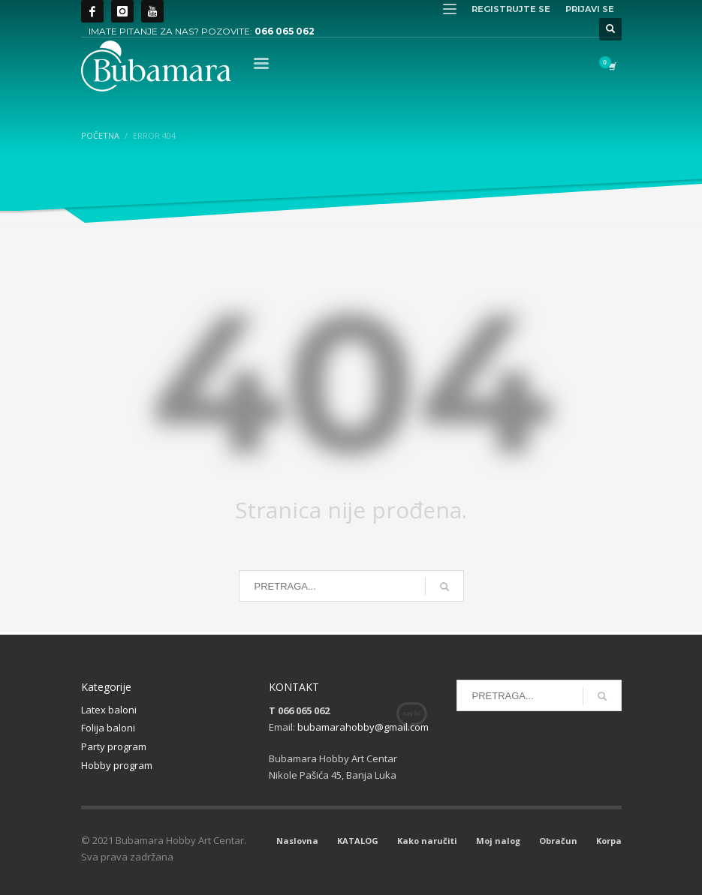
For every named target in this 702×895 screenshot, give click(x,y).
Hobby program (116, 765)
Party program (113, 746)
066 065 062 (285, 31)
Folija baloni (108, 727)
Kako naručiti (427, 840)
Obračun (558, 840)
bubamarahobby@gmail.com (363, 727)
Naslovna (297, 840)
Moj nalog (498, 840)
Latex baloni (109, 709)
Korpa (609, 840)
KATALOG (357, 840)
